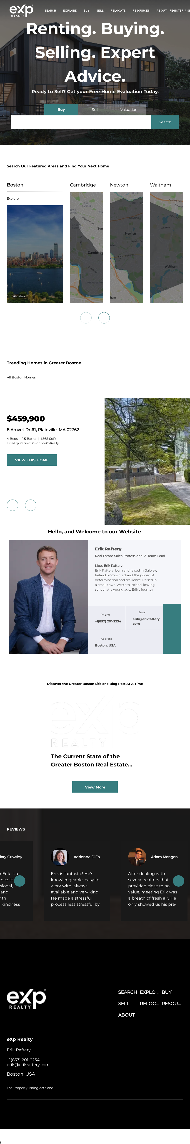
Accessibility (115, 1115)
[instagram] (172, 637)
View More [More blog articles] (95, 787)
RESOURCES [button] (141, 10)
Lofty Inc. (30, 1111)
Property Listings (79, 1115)
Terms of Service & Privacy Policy (90, 1111)
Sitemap (99, 1115)
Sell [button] (100, 10)
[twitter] (172, 628)
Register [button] (177, 10)
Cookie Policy (124, 1111)
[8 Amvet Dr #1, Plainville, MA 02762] (26, 419)
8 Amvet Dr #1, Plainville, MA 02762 (43, 429)
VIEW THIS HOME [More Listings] (32, 460)
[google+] (172, 647)
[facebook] (172, 610)
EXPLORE (70, 10)
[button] (21, 11)
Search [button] (51, 10)
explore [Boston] (13, 198)
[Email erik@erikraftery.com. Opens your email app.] (28, 1064)
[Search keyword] (81, 122)
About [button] (162, 10)
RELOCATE (118, 10)
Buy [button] (87, 10)
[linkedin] (172, 619)
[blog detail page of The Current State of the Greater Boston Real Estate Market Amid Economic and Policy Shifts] (95, 734)
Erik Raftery (108, 549)
